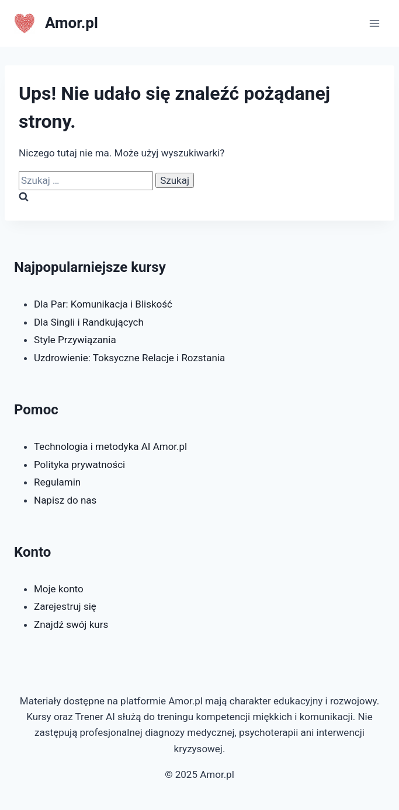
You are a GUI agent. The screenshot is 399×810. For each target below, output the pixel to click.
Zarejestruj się (65, 606)
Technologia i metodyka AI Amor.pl (110, 446)
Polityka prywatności (79, 464)
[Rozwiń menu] (374, 23)
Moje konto (59, 589)
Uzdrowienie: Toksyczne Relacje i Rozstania (129, 358)
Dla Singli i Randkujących (89, 322)
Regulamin (57, 482)
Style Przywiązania (75, 339)
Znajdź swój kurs (71, 624)
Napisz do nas (65, 500)
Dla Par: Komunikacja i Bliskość (103, 304)
